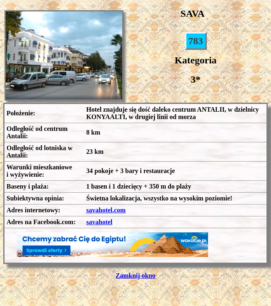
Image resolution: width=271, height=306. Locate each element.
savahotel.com (105, 210)
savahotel (99, 221)
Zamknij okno (135, 275)
